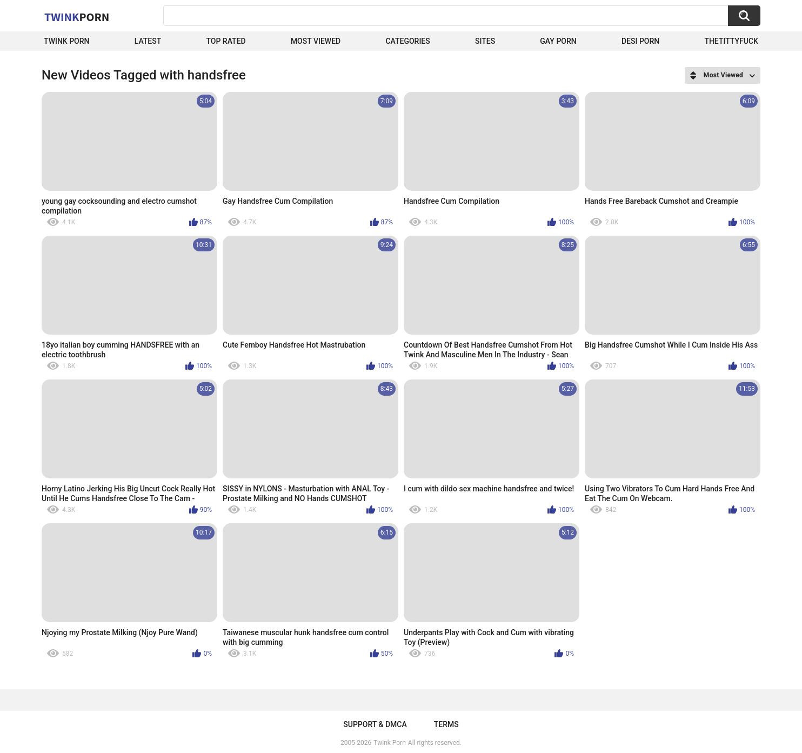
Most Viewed (315, 41)
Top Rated (225, 41)
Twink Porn (67, 41)
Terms (446, 724)
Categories (407, 41)
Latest (148, 41)
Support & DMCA (374, 724)
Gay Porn (558, 41)
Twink (76, 16)
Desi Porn (640, 41)
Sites (485, 41)
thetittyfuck (731, 41)
